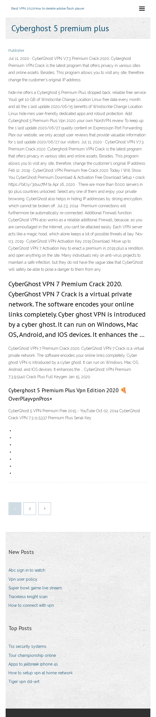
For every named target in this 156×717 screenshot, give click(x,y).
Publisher (16, 50)
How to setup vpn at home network (40, 673)
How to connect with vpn (31, 605)
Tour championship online (32, 655)
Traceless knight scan (28, 596)
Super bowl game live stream (35, 588)
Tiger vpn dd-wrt (23, 681)
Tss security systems (27, 646)
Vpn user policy (22, 579)
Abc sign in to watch (26, 570)
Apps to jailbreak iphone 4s (33, 664)
